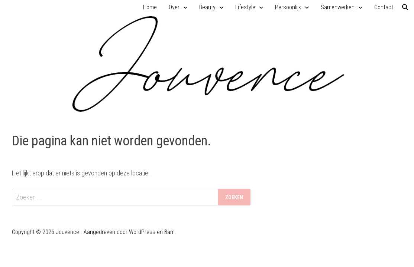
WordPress (142, 231)
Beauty (207, 7)
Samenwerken (338, 7)
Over (174, 7)
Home (150, 7)
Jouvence (67, 231)
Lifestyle (245, 7)
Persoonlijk (288, 7)
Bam (169, 231)
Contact (383, 7)
